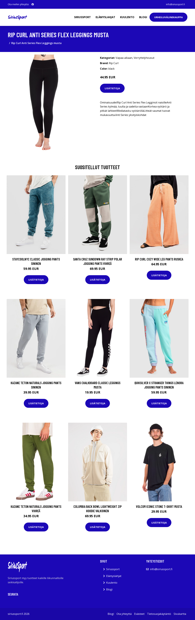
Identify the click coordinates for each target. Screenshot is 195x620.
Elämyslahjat (105, 17)
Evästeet (139, 614)
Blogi (143, 17)
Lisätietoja (112, 88)
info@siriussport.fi (175, 4)
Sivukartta (180, 614)
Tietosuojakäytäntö (159, 614)
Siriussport (82, 17)
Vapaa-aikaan (124, 58)
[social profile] (32, 4)
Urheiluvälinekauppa (168, 17)
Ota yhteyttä (124, 614)
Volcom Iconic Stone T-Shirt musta (159, 506)
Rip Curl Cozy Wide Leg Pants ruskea (159, 259)
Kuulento (127, 17)
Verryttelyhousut (144, 58)
